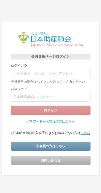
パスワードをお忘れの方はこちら (50, 121)
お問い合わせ (50, 160)
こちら (85, 133)
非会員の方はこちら (50, 146)
